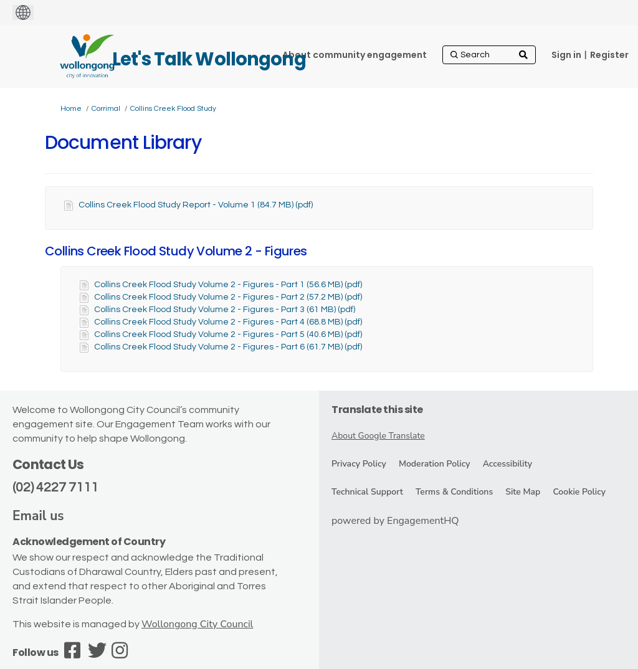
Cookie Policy (579, 492)
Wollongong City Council (197, 624)
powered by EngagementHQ (395, 521)
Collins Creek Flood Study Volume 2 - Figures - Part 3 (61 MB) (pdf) (224, 309)
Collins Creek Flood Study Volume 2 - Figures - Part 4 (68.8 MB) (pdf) (228, 322)
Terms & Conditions (454, 492)
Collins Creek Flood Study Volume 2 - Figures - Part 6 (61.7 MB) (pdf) (228, 347)
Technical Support (367, 492)
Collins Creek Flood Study (173, 109)
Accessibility (507, 464)
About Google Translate (378, 436)
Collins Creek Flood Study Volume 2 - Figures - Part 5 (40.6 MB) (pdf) (228, 334)
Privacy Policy (358, 464)
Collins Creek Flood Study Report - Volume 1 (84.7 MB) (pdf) (196, 205)
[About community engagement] (354, 54)
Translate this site (377, 409)
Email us (38, 515)
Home (71, 109)
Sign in (566, 55)
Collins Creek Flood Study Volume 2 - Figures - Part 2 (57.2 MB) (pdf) (228, 297)
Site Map (522, 492)
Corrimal (106, 109)
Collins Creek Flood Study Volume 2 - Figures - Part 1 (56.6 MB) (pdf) (228, 284)
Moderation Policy (434, 464)
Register (609, 55)
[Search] (489, 54)
